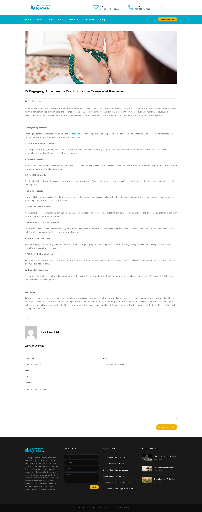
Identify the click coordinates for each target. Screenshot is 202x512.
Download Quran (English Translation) (119, 489)
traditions (76, 134)
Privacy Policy (98, 508)
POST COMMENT (166, 427)
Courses (40, 19)
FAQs (61, 19)
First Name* (30, 358)
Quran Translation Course (114, 464)
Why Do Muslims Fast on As (165, 456)
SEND (94, 487)
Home (28, 19)
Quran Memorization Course (115, 470)
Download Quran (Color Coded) (117, 482)
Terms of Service (111, 508)
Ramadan (38, 101)
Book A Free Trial (168, 19)
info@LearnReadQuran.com (112, 9)
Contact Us (89, 19)
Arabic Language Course (113, 476)
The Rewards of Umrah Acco (165, 468)
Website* (28, 371)
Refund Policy (123, 508)
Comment (29, 382)
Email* (105, 358)
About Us (73, 19)
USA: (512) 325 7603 (142, 9)
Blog (102, 19)
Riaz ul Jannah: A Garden (164, 479)
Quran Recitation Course (114, 457)
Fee (51, 19)
